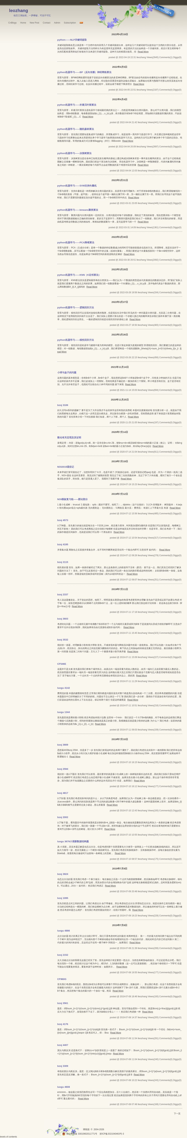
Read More (143, 51)
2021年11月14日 (120, 367)
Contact (46, 22)
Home (23, 22)
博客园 (86, 1129)
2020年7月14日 (120, 432)
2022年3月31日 (120, 180)
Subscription (70, 22)
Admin (57, 22)
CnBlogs (12, 22)
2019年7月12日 (120, 494)
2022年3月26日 (120, 334)
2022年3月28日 (120, 269)
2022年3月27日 (120, 302)
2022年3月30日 (120, 237)
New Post (34, 22)
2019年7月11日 (120, 589)
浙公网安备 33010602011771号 (79, 1134)
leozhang (18, 10)
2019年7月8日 (119, 925)
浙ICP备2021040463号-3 (112, 1134)
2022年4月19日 (120, 34)
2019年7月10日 (120, 739)
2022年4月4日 (119, 99)
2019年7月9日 (119, 868)
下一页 (177, 1113)
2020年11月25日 (120, 399)
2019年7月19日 (120, 461)
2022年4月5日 (119, 67)
